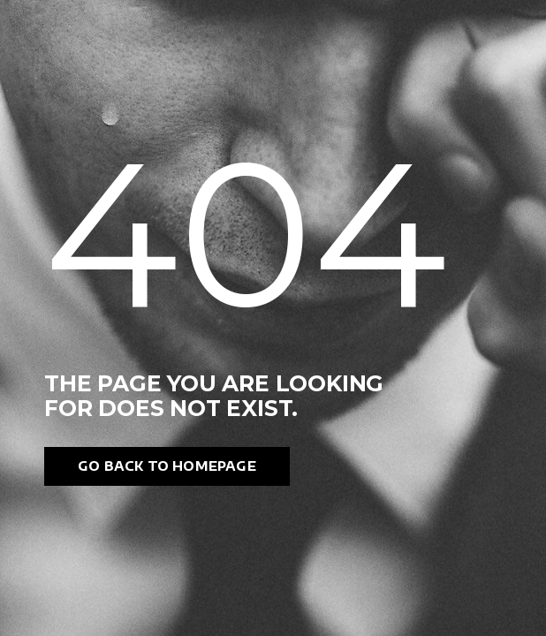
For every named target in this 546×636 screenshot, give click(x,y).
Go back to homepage (167, 465)
